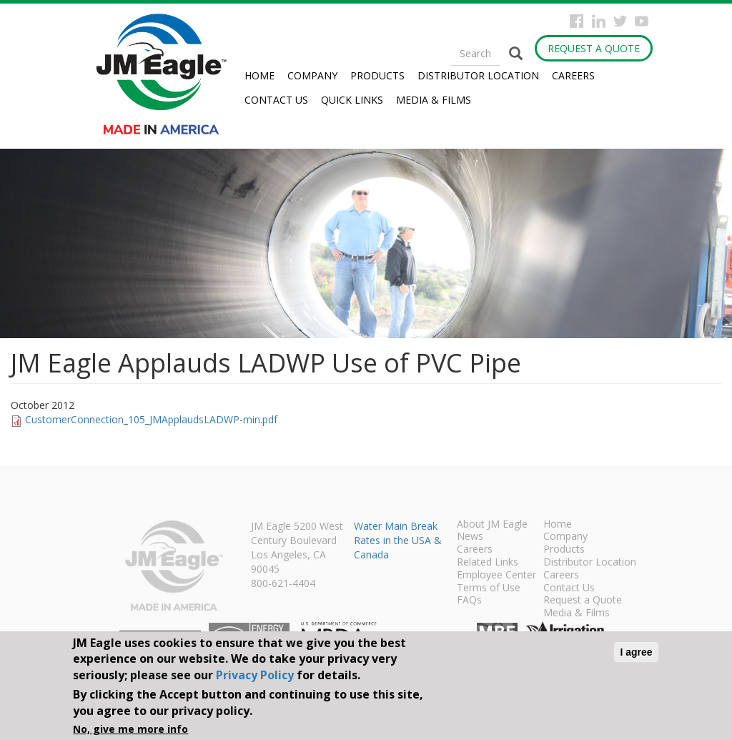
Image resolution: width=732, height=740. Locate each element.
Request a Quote (594, 48)
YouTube (641, 21)
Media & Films (433, 100)
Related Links (487, 562)
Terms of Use (488, 588)
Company (312, 75)
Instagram (598, 21)
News (470, 537)
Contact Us (276, 100)
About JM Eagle (492, 525)
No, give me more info (130, 729)
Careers (573, 75)
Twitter (620, 21)
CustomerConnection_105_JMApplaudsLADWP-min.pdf (151, 419)
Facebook (576, 21)
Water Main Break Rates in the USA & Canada (398, 540)
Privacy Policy (255, 675)
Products (377, 75)
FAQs (469, 600)
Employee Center (496, 575)
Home (259, 75)
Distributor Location (478, 75)
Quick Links (352, 100)
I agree (636, 652)
